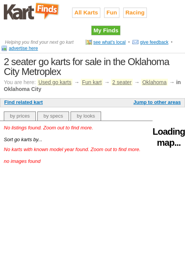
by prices (20, 116)
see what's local (109, 42)
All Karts (86, 12)
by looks (86, 116)
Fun (111, 12)
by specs (53, 116)
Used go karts (55, 82)
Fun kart (91, 82)
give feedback (154, 42)
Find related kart (23, 102)
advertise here (23, 48)
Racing (135, 12)
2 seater (122, 82)
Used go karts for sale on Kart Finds (32, 11)
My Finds (105, 30)
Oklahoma (154, 82)
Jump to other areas (157, 102)
